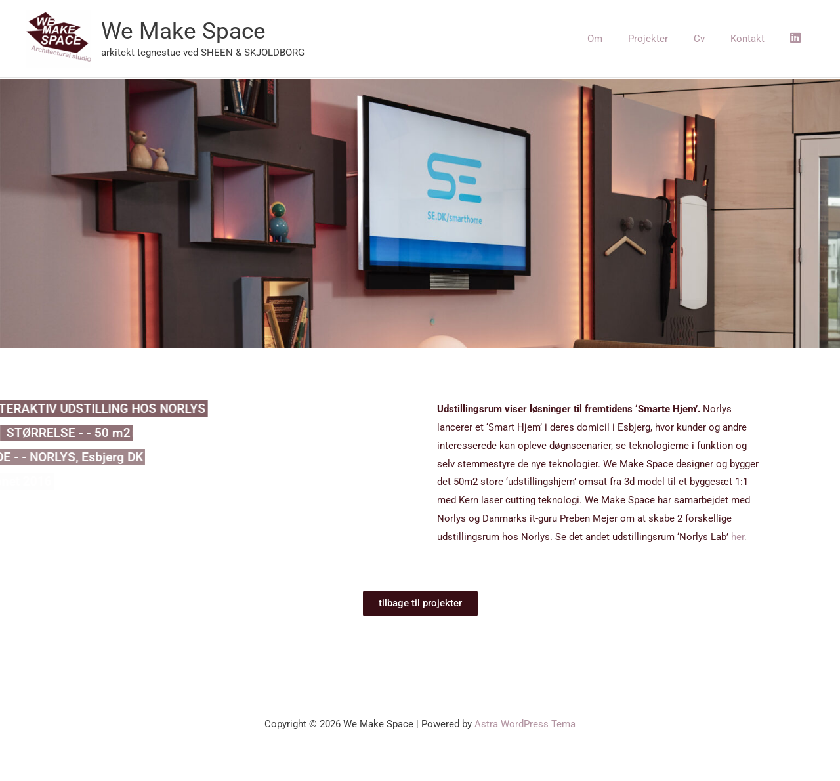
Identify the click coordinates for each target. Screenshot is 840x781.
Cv (714, 39)
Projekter (669, 39)
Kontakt (757, 39)
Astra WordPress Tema (525, 724)
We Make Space (183, 31)
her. (739, 537)
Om (621, 39)
